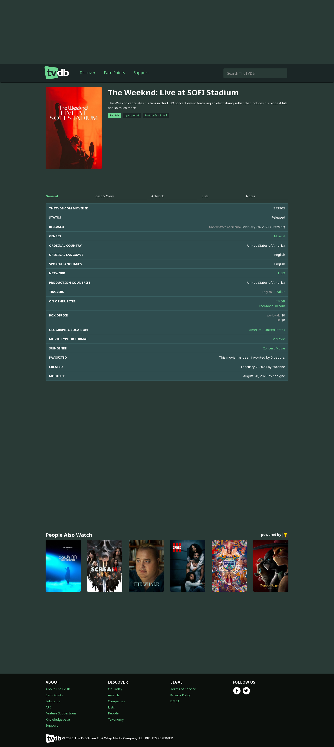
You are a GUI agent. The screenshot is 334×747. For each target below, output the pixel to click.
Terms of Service (183, 689)
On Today (115, 689)
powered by (274, 535)
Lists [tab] (205, 196)
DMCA (175, 701)
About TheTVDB (58, 689)
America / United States (267, 330)
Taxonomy (116, 719)
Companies (116, 701)
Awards (113, 695)
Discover (87, 72)
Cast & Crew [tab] (104, 196)
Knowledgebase (58, 719)
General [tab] (52, 196)
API (48, 707)
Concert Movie (274, 348)
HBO (281, 273)
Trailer (280, 291)
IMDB (280, 301)
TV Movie (278, 339)
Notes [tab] (250, 196)
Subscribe (53, 701)
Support (141, 72)
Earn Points (114, 72)
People (113, 713)
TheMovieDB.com (271, 306)
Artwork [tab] (157, 196)
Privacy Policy (180, 695)
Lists (111, 707)
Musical (279, 236)
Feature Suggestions (61, 713)
